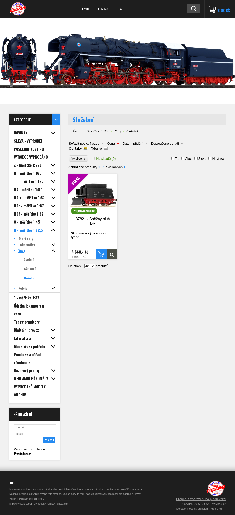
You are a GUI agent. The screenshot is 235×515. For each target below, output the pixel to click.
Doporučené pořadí (165, 143)
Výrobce (79, 158)
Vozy (118, 131)
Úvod (86, 8)
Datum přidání (133, 143)
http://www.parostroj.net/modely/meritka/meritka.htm (38, 503)
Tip (177, 159)
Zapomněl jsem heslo (29, 449)
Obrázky (75, 148)
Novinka (218, 159)
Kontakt (104, 8)
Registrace (22, 453)
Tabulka (96, 148)
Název (94, 143)
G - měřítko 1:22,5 (97, 131)
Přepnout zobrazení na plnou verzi (201, 499)
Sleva (202, 159)
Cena (111, 143)
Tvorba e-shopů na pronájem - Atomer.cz (201, 508)
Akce (188, 159)
